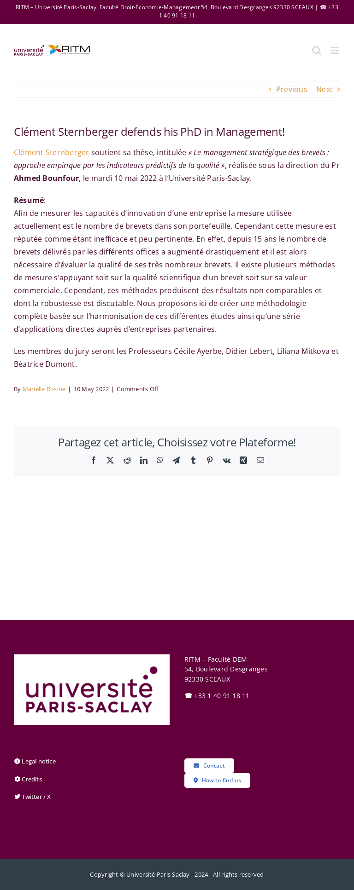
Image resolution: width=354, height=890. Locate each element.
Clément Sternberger (51, 152)
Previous (291, 89)
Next (324, 89)
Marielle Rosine (44, 389)
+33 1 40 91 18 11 (217, 695)
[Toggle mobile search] (316, 50)
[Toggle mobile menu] (335, 50)
